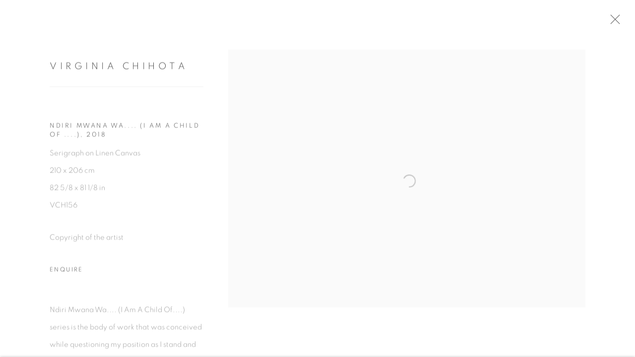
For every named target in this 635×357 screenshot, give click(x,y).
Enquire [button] (66, 272)
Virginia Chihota (119, 68)
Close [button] (614, 22)
